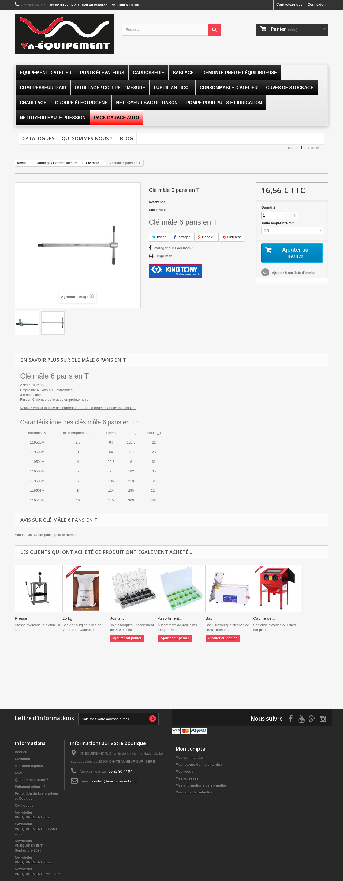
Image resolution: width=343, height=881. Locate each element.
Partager (182, 237)
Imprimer (164, 256)
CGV (18, 773)
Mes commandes (190, 757)
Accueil (21, 752)
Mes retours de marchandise (199, 764)
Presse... (23, 618)
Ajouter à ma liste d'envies (293, 273)
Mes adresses (187, 778)
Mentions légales (29, 766)
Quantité (268, 207)
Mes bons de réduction (195, 792)
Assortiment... (170, 618)
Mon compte (190, 749)
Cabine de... (264, 618)
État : (153, 210)
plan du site (313, 148)
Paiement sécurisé (30, 787)
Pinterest (232, 237)
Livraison (22, 759)
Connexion (317, 4)
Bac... (211, 618)
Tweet (159, 237)
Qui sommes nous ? (87, 138)
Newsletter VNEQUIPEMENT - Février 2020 (36, 829)
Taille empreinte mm (278, 223)
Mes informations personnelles (201, 785)
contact (293, 148)
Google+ (206, 237)
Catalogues (38, 138)
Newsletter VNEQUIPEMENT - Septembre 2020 (30, 845)
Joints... (117, 618)
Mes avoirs (184, 771)
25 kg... (69, 618)
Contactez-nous (289, 4)
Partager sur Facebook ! (173, 248)
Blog (126, 138)
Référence (157, 202)
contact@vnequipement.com (114, 781)
